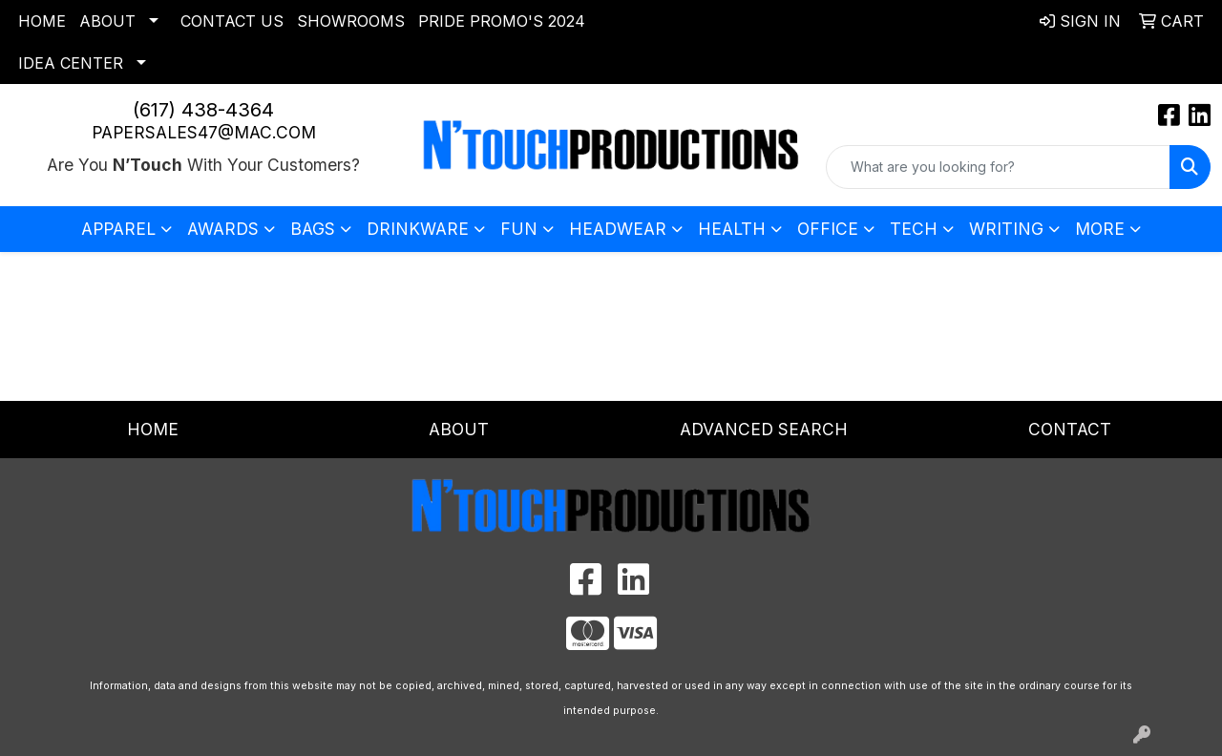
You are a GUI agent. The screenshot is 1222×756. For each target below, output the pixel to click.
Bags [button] (312, 229)
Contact (1069, 429)
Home (42, 21)
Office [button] (827, 229)
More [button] (1100, 229)
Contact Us (232, 21)
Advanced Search (764, 429)
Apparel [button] (118, 229)
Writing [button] (1006, 229)
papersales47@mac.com (204, 132)
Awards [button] (223, 229)
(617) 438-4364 (203, 109)
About (107, 21)
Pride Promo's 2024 (501, 21)
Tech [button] (914, 229)
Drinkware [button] (418, 229)
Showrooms (351, 21)
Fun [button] (518, 229)
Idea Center (70, 63)
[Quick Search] (998, 167)
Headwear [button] (617, 229)
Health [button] (732, 229)
